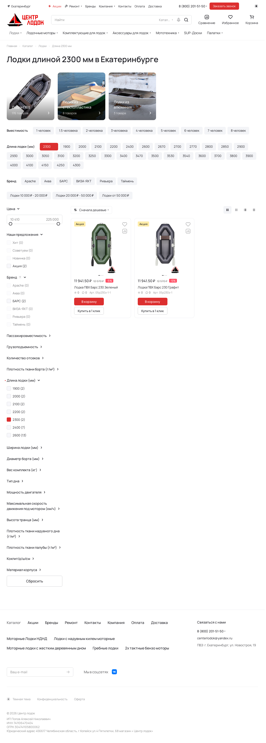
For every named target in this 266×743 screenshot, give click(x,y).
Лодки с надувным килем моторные (84, 638)
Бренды (51, 622)
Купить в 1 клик (89, 311)
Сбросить (34, 581)
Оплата (137, 622)
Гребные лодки (105, 648)
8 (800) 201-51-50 (192, 6)
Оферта (79, 699)
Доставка (159, 622)
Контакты (92, 622)
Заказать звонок (224, 6)
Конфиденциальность (52, 699)
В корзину (89, 301)
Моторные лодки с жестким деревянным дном (46, 648)
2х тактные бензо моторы (147, 648)
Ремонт (71, 622)
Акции (33, 622)
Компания (116, 622)
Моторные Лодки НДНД (27, 638)
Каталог (14, 622)
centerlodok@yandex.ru (214, 638)
